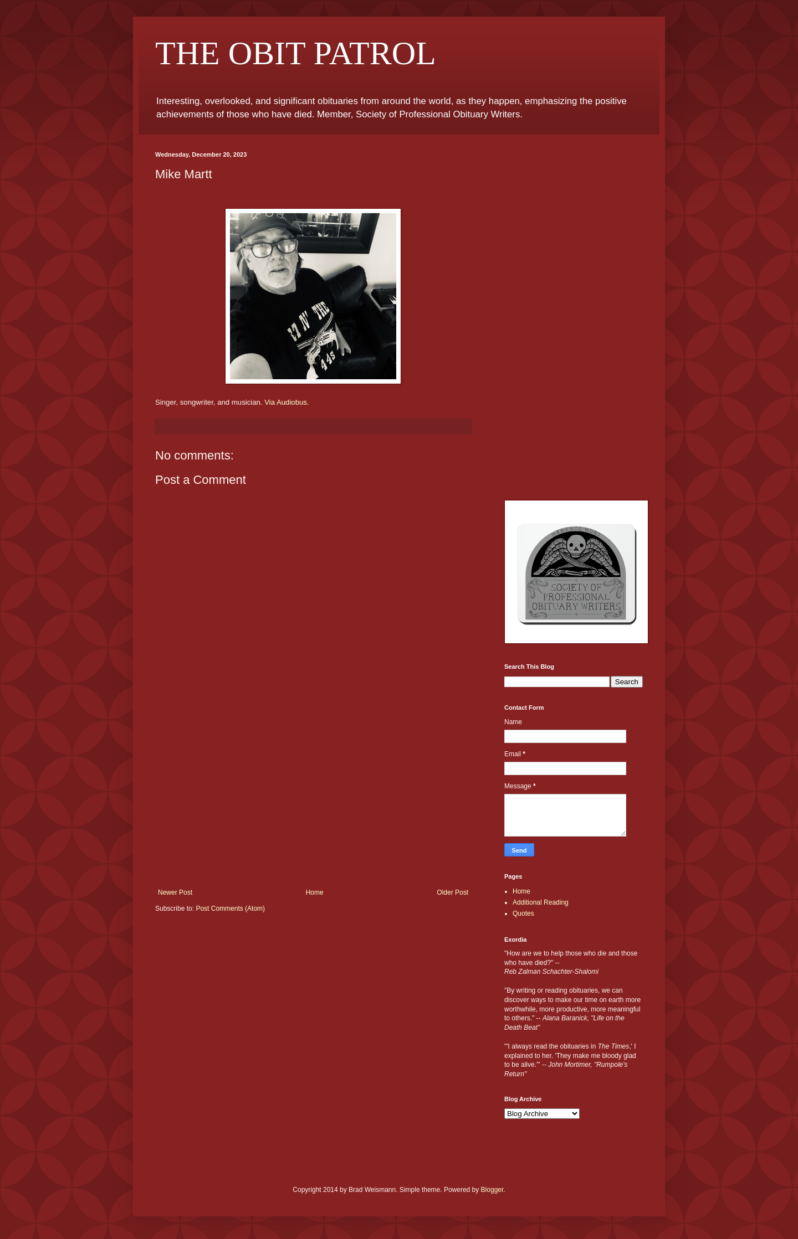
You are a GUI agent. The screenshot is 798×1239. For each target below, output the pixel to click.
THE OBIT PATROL (295, 53)
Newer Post (175, 892)
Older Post (452, 892)
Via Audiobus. (286, 402)
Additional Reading (541, 902)
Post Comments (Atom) (230, 908)
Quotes (523, 913)
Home (315, 892)
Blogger (492, 1190)
